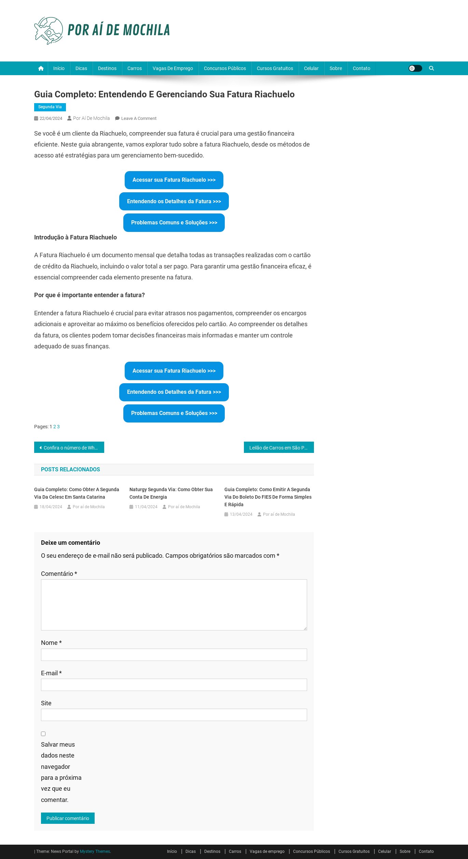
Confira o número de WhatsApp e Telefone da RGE (74, 448)
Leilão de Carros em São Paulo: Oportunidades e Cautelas (281, 448)
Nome (51, 642)
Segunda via (50, 107)
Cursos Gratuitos (275, 68)
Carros (134, 68)
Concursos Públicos (225, 68)
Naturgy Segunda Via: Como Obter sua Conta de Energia (171, 493)
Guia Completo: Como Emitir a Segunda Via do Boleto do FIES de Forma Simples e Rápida (268, 497)
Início (59, 68)
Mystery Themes (95, 851)
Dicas (81, 68)
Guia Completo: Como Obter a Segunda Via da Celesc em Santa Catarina (76, 493)
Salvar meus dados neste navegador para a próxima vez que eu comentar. (61, 772)
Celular (311, 68)
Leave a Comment (138, 118)
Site (46, 703)
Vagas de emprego (173, 68)
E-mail (51, 673)
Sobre (336, 68)
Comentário (59, 573)
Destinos (107, 68)
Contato (361, 68)
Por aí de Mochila (91, 118)
